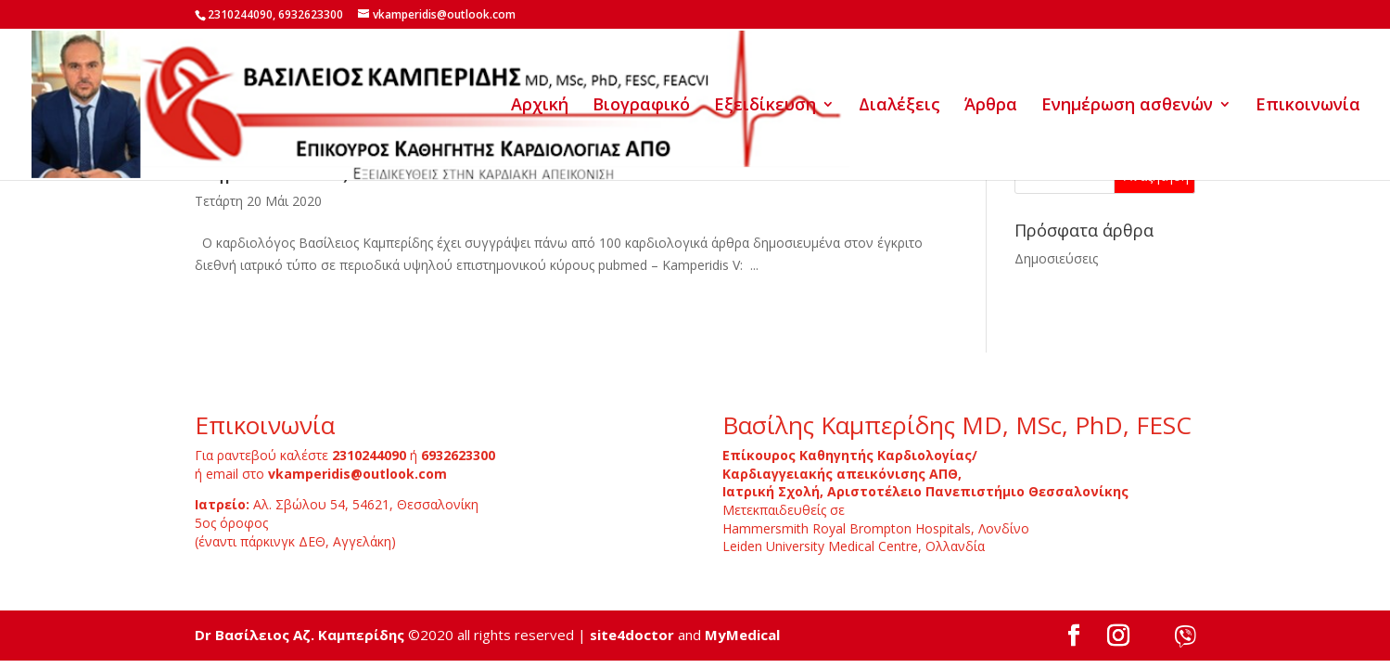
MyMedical (742, 634)
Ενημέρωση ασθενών (1127, 106)
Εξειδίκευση (765, 106)
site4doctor (632, 634)
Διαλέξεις (899, 106)
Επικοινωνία (1308, 106)
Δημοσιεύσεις (1056, 258)
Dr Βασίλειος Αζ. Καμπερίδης (299, 634)
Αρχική (539, 106)
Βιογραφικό (641, 106)
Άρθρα (990, 106)
